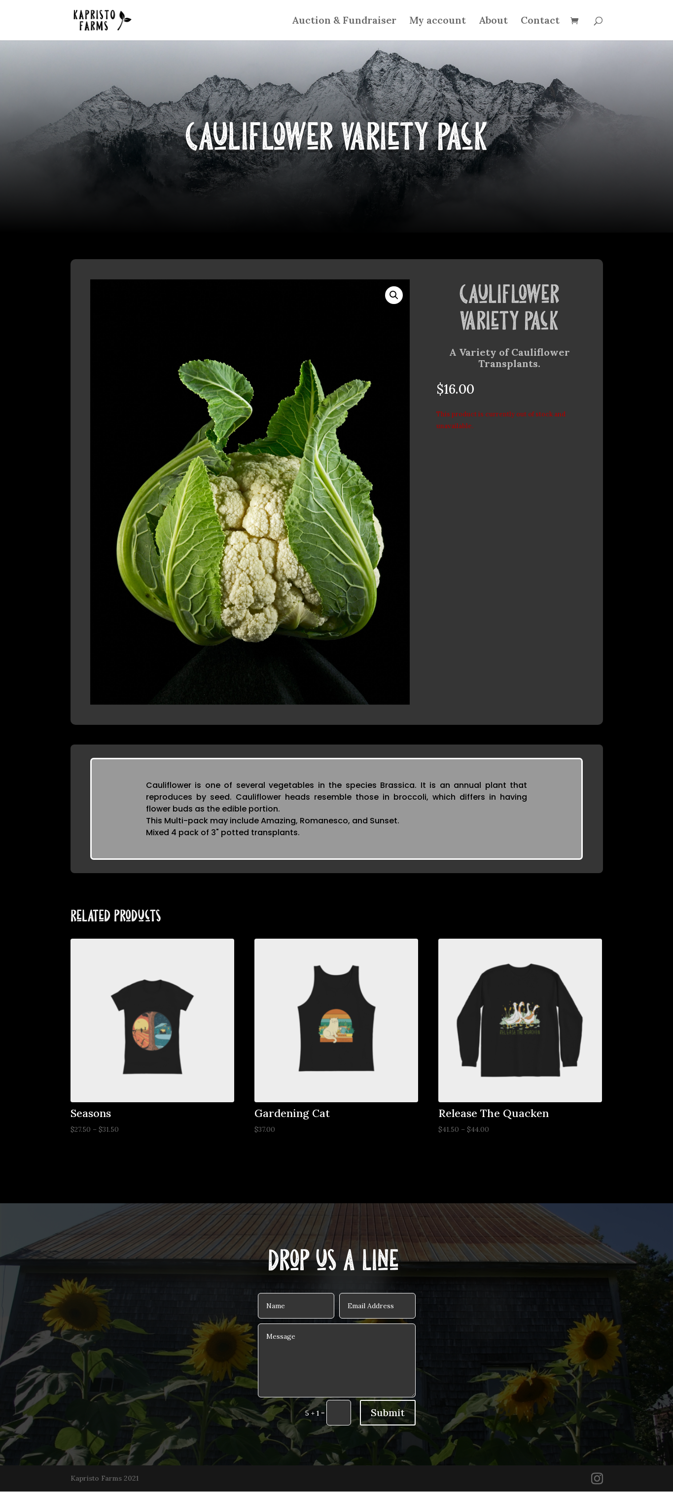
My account (437, 21)
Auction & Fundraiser (344, 21)
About (493, 21)
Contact (540, 21)
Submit (388, 1412)
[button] (394, 295)
